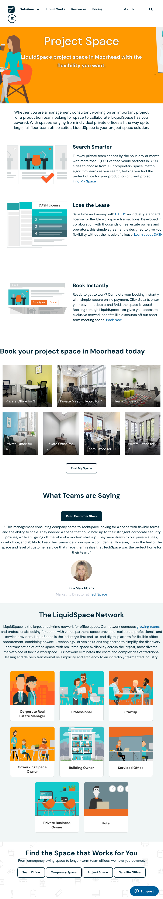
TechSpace (98, 594)
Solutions (27, 9)
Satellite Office (130, 872)
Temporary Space (64, 872)
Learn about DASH (148, 234)
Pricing (97, 9)
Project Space (98, 872)
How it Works (55, 9)
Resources (78, 9)
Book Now (114, 320)
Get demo (131, 9)
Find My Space (84, 181)
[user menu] (12, 18)
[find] (151, 9)
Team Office (31, 872)
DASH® (120, 214)
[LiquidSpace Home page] (11, 9)
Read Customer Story (81, 516)
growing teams (148, 626)
